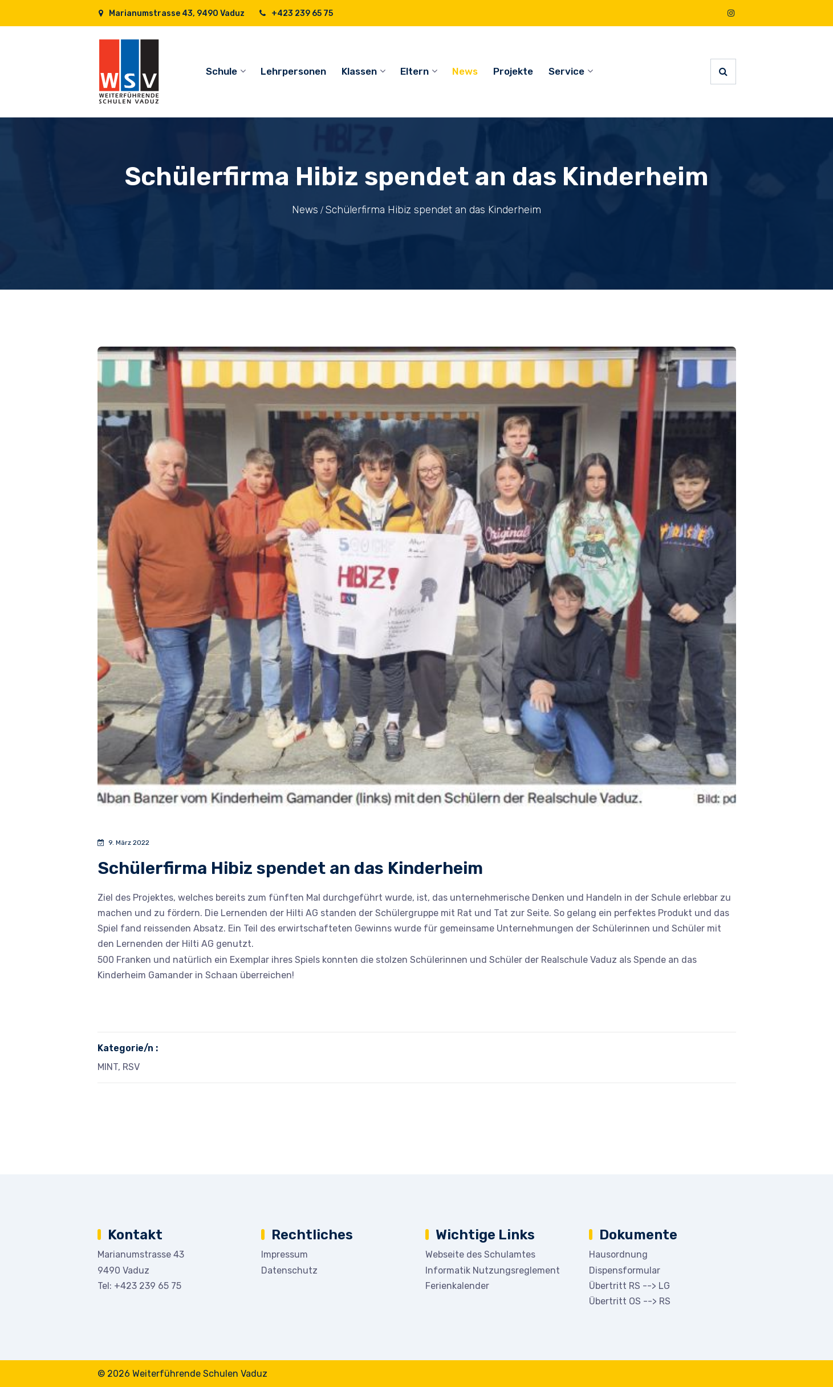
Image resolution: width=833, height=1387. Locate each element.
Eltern (414, 71)
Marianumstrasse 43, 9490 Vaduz (171, 13)
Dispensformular (624, 1270)
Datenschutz (289, 1270)
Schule (221, 71)
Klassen (359, 71)
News (465, 71)
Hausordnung (618, 1254)
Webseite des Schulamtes (480, 1254)
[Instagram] (731, 13)
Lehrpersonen (293, 71)
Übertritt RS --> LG (629, 1285)
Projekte (513, 71)
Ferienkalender (457, 1285)
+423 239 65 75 (295, 13)
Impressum (284, 1254)
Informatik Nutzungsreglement (492, 1270)
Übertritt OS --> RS (630, 1301)
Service (566, 71)
